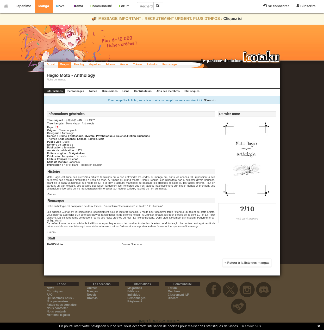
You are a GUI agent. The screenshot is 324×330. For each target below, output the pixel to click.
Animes (92, 288)
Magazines (95, 64)
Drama (78, 6)
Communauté (101, 6)
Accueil (51, 64)
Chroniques (55, 291)
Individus (152, 64)
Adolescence (67, 138)
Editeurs (133, 291)
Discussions (110, 91)
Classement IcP (178, 294)
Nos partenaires (58, 301)
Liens (125, 91)
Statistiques (191, 91)
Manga (43, 6)
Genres (124, 64)
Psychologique (105, 135)
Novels (91, 294)
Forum (124, 6)
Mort (101, 138)
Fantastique (75, 135)
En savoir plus (250, 326)
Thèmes (137, 64)
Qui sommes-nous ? (60, 298)
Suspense (143, 135)
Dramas (92, 298)
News (50, 288)
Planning (79, 64)
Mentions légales (58, 315)
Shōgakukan (76, 153)
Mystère (90, 135)
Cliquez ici (232, 19)
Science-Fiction (126, 135)
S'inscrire (306, 6)
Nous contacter (57, 308)
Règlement (134, 301)
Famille (92, 138)
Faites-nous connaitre (62, 304)
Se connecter (276, 6)
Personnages (170, 64)
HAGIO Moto (55, 244)
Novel (60, 6)
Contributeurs (143, 91)
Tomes (93, 91)
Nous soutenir (56, 311)
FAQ (50, 294)
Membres (174, 291)
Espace (82, 138)
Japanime (23, 6)
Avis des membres (168, 91)
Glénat (73, 159)
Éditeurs (110, 64)
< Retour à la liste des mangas (246, 262)
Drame (63, 135)
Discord (173, 298)
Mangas (64, 64)
